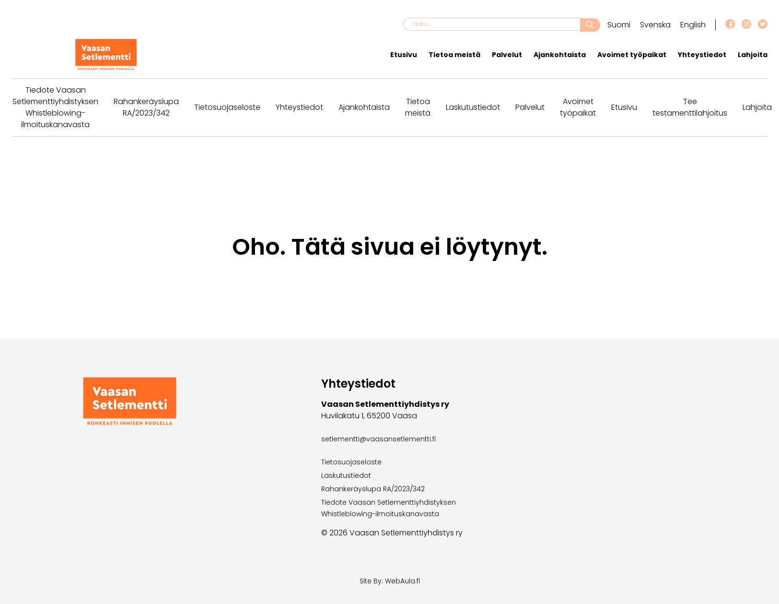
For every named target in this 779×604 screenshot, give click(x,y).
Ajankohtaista (560, 54)
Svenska (655, 24)
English (693, 24)
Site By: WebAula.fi (390, 581)
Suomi (618, 24)
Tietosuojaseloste (227, 107)
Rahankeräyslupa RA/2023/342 (146, 107)
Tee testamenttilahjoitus (689, 107)
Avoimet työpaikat (631, 54)
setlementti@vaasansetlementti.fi (378, 439)
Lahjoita (752, 54)
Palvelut (507, 54)
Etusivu (403, 54)
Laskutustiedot (473, 107)
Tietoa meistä (454, 54)
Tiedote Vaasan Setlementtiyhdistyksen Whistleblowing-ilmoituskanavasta (55, 107)
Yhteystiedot (702, 54)
